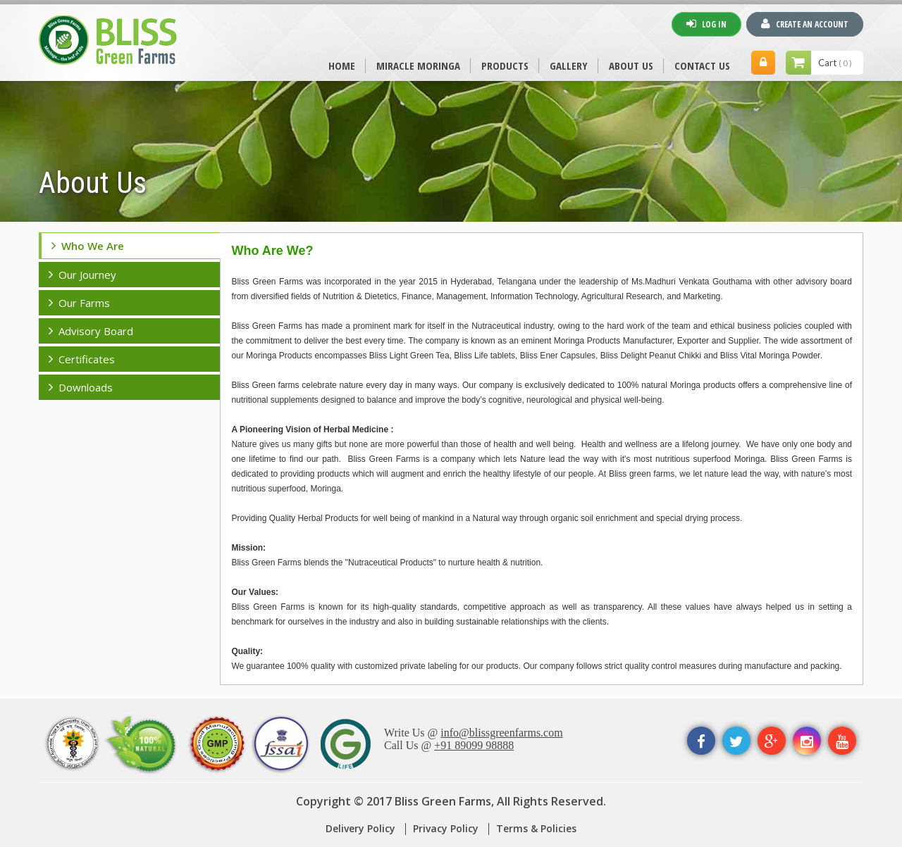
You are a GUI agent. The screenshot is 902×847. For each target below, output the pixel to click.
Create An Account (804, 24)
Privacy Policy (445, 828)
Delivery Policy (360, 828)
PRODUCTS (505, 65)
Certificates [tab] (82, 359)
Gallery (569, 65)
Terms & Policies (536, 828)
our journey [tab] (82, 275)
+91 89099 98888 (474, 745)
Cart (835, 62)
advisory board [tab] (91, 331)
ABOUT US (631, 65)
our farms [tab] (79, 303)
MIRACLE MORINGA (418, 65)
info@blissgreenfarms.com (501, 733)
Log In (706, 24)
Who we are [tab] (87, 246)
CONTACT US (702, 65)
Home (341, 65)
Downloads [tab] (81, 387)
